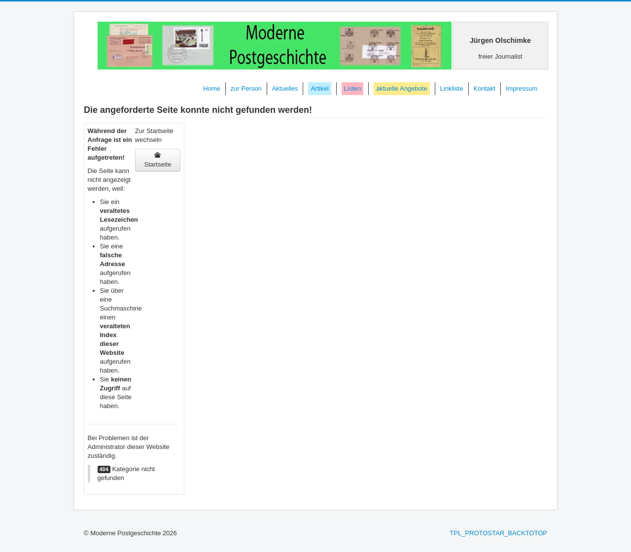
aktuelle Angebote (401, 88)
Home (211, 88)
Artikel (319, 88)
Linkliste (451, 88)
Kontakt (484, 88)
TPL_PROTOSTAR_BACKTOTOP (498, 533)
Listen (352, 88)
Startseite (157, 160)
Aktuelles (285, 88)
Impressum (521, 88)
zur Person (246, 88)
